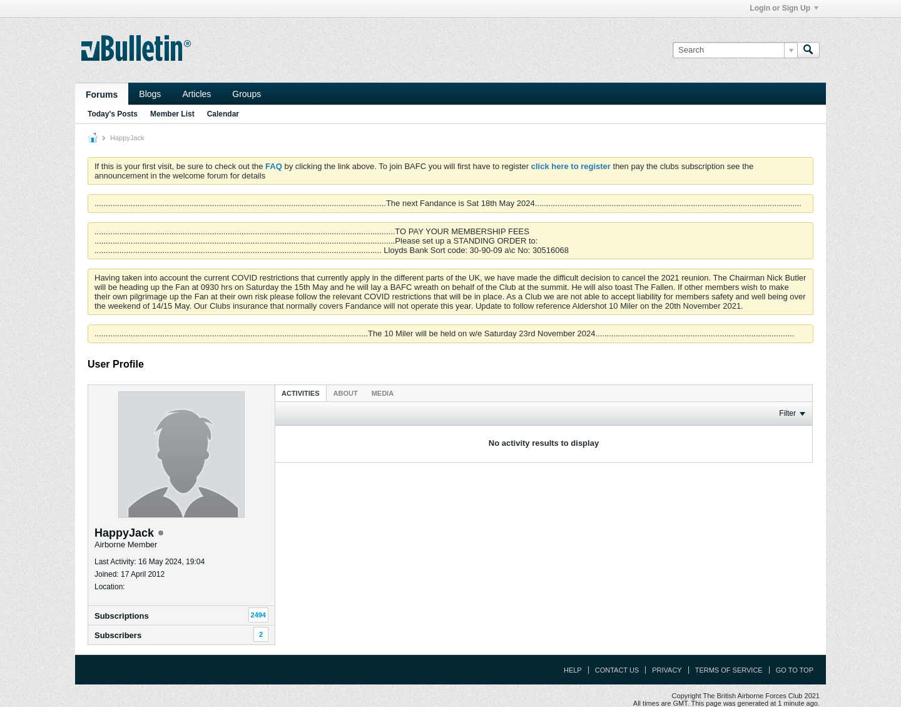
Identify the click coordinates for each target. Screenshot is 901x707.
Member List (172, 114)
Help (573, 670)
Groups (246, 94)
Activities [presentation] (301, 393)
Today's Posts (113, 114)
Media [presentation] (383, 393)
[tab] (301, 392)
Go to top (794, 670)
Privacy (666, 670)
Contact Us (617, 670)
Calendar (223, 114)
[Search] (735, 50)
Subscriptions (121, 616)
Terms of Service (729, 670)
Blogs (150, 94)
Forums (102, 95)
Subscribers (117, 635)
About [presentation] (345, 393)
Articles (196, 94)
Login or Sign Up (784, 8)
